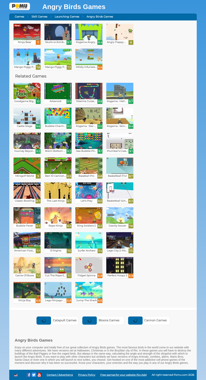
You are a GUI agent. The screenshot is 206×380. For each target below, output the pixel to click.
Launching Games (67, 16)
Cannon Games (147, 320)
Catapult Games (56, 320)
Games (19, 16)
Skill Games (39, 16)
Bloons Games (100, 320)
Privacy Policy (86, 374)
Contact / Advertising (60, 374)
